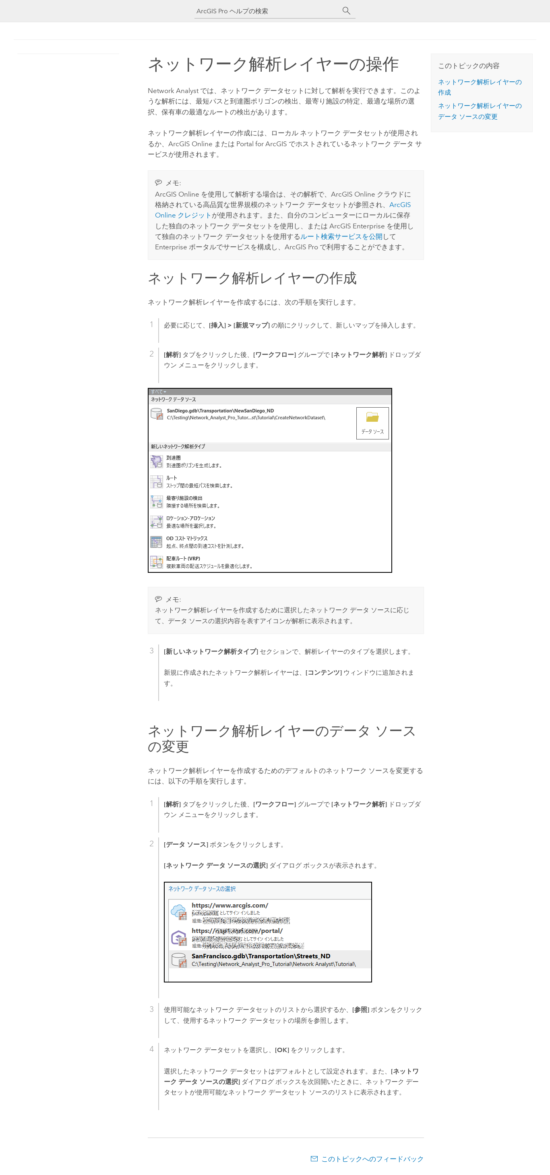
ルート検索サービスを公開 (341, 236)
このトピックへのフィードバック (372, 1159)
